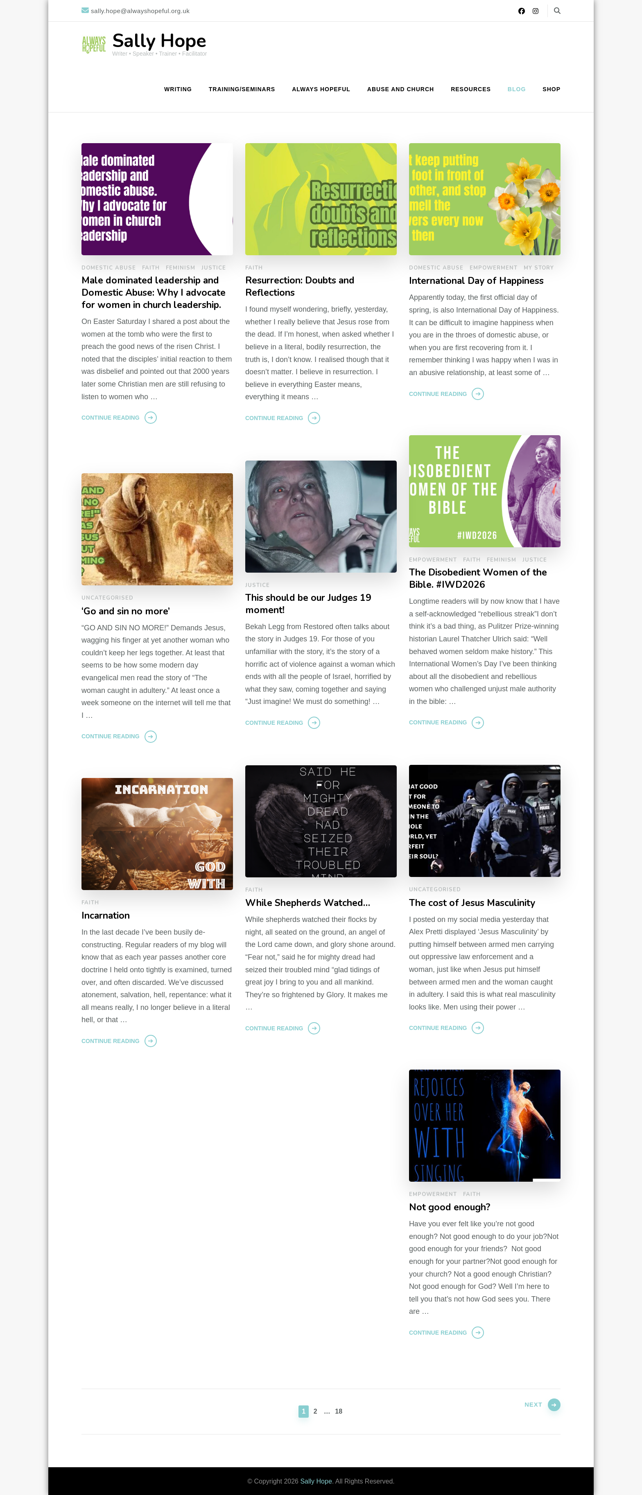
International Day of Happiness (480, 280)
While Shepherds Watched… (311, 903)
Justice (213, 268)
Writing (178, 89)
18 (339, 1410)
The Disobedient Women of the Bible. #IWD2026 (481, 579)
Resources (471, 89)
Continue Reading (110, 432)
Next (530, 1410)
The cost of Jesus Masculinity (475, 903)
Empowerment (494, 268)
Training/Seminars (242, 89)
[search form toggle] (557, 10)
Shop (552, 89)
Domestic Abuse (108, 268)
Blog (517, 89)
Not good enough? (451, 1207)
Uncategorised (107, 598)
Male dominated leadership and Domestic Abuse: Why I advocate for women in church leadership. (154, 299)
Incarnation (106, 915)
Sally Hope (159, 41)
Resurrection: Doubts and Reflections (303, 287)
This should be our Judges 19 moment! (312, 604)
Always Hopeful (321, 89)
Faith (151, 268)
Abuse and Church (400, 89)
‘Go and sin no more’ (127, 611)
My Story (539, 268)
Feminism (180, 268)
